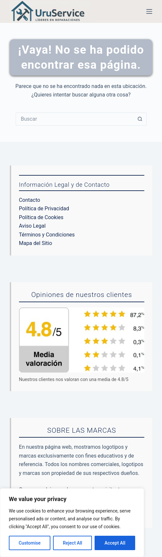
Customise (30, 543)
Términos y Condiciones (47, 235)
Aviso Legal (32, 226)
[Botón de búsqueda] (140, 119)
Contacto (29, 200)
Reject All (72, 543)
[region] (72, 522)
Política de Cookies (41, 217)
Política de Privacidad (44, 208)
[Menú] (149, 11)
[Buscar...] (75, 119)
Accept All (114, 543)
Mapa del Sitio (35, 243)
